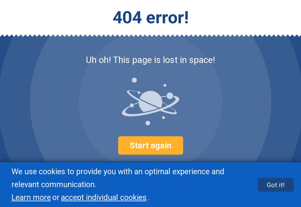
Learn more (31, 197)
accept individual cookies (104, 197)
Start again (151, 145)
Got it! (276, 185)
